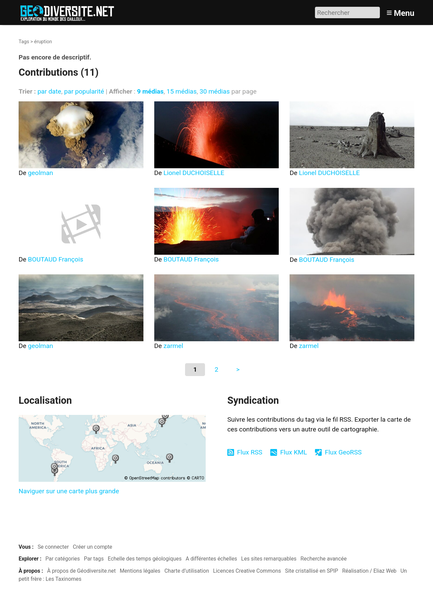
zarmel (173, 346)
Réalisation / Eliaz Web (369, 571)
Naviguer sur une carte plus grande (69, 491)
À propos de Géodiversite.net (81, 571)
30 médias (215, 91)
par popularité (84, 91)
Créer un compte (92, 547)
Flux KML (293, 452)
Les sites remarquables (269, 558)
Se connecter (53, 547)
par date (49, 91)
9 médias (150, 91)
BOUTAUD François (56, 259)
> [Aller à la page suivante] (238, 369)
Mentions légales (140, 571)
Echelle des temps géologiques (145, 558)
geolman (40, 173)
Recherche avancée (323, 558)
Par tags (94, 558)
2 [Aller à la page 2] (217, 369)
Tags (24, 42)
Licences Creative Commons (247, 571)
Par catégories (62, 558)
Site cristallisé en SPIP (311, 571)
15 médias (181, 91)
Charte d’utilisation (186, 571)
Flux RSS (250, 452)
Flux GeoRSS (343, 452)
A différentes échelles (211, 558)
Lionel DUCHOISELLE (193, 173)
